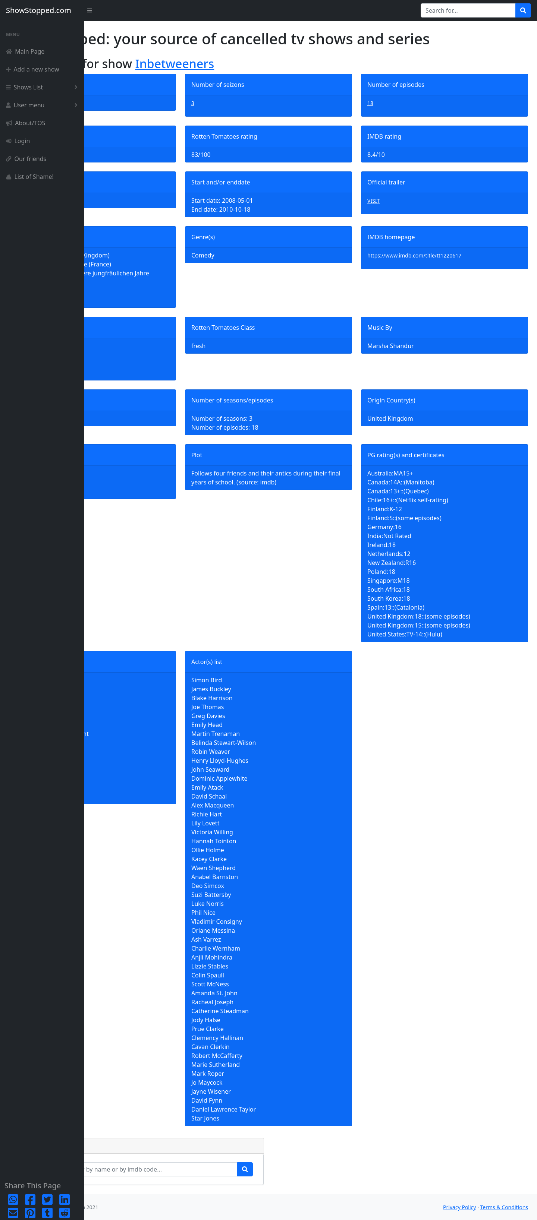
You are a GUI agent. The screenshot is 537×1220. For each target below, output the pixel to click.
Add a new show (32, 69)
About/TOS (25, 123)
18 (398, 103)
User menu (43, 105)
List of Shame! (30, 177)
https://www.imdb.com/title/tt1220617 (442, 255)
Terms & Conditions (504, 1207)
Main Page (25, 51)
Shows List (43, 87)
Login (18, 141)
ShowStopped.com (38, 10)
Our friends (26, 159)
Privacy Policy (459, 1207)
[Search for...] (468, 10)
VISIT (401, 200)
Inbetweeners (258, 64)
